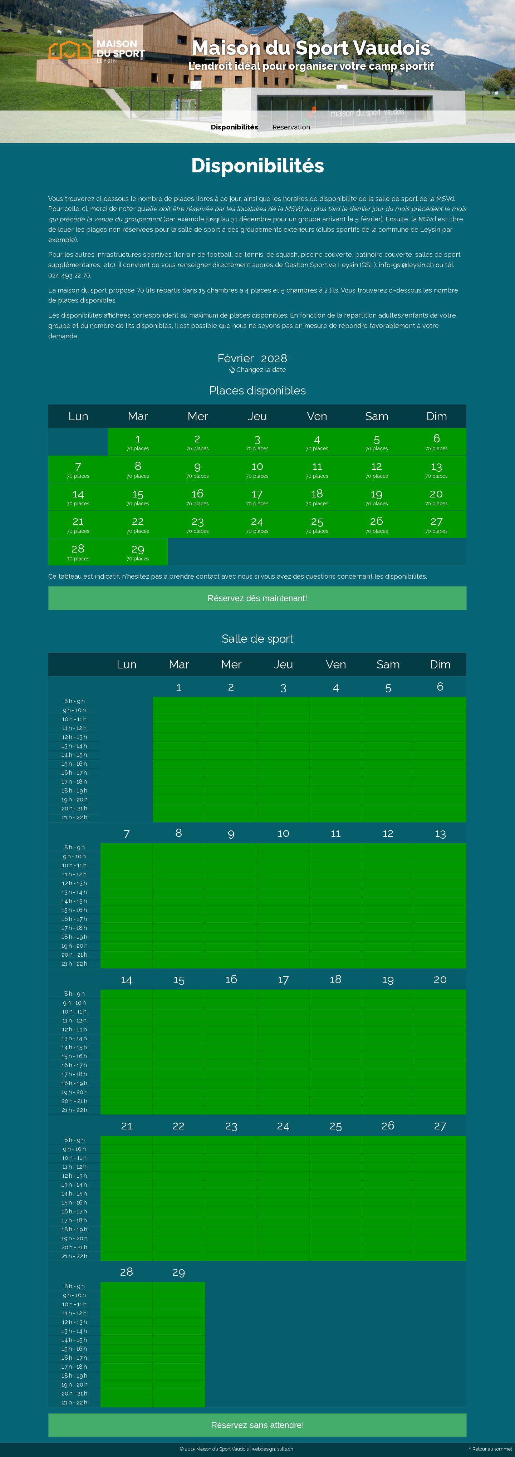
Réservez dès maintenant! (258, 598)
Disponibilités (234, 127)
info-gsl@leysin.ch (406, 265)
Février (237, 358)
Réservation (291, 127)
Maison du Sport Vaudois (311, 47)
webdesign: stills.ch (272, 1449)
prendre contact (194, 576)
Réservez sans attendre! (257, 1425)
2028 (273, 358)
